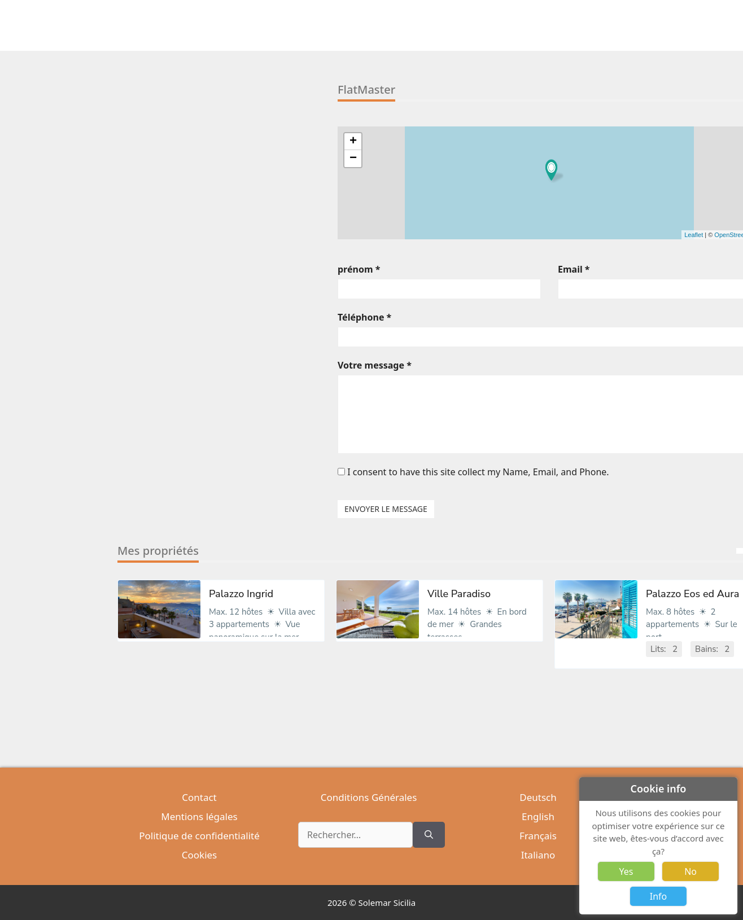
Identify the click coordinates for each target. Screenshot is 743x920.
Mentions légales (199, 816)
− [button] (353, 158)
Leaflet (693, 234)
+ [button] (353, 141)
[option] (221, 619)
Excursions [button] (531, 25)
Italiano (538, 854)
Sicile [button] (572, 25)
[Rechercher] (429, 835)
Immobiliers (392, 25)
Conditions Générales (369, 797)
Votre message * (375, 365)
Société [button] (605, 25)
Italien (485, 25)
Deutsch (537, 797)
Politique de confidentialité (199, 835)
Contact (199, 797)
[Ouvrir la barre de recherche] (629, 25)
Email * (574, 269)
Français (538, 835)
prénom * (359, 269)
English (538, 816)
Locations (445, 25)
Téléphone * (364, 317)
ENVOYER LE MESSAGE (385, 508)
